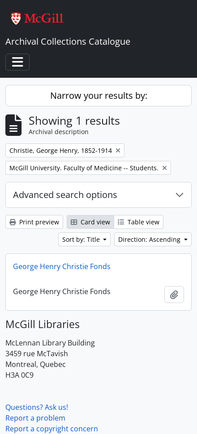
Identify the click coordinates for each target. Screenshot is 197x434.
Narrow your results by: (98, 95)
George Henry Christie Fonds (62, 266)
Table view (138, 222)
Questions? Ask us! (36, 407)
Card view (90, 222)
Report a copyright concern (51, 429)
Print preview (34, 222)
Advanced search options (65, 195)
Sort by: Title (82, 239)
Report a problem (35, 418)
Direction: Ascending (150, 239)
